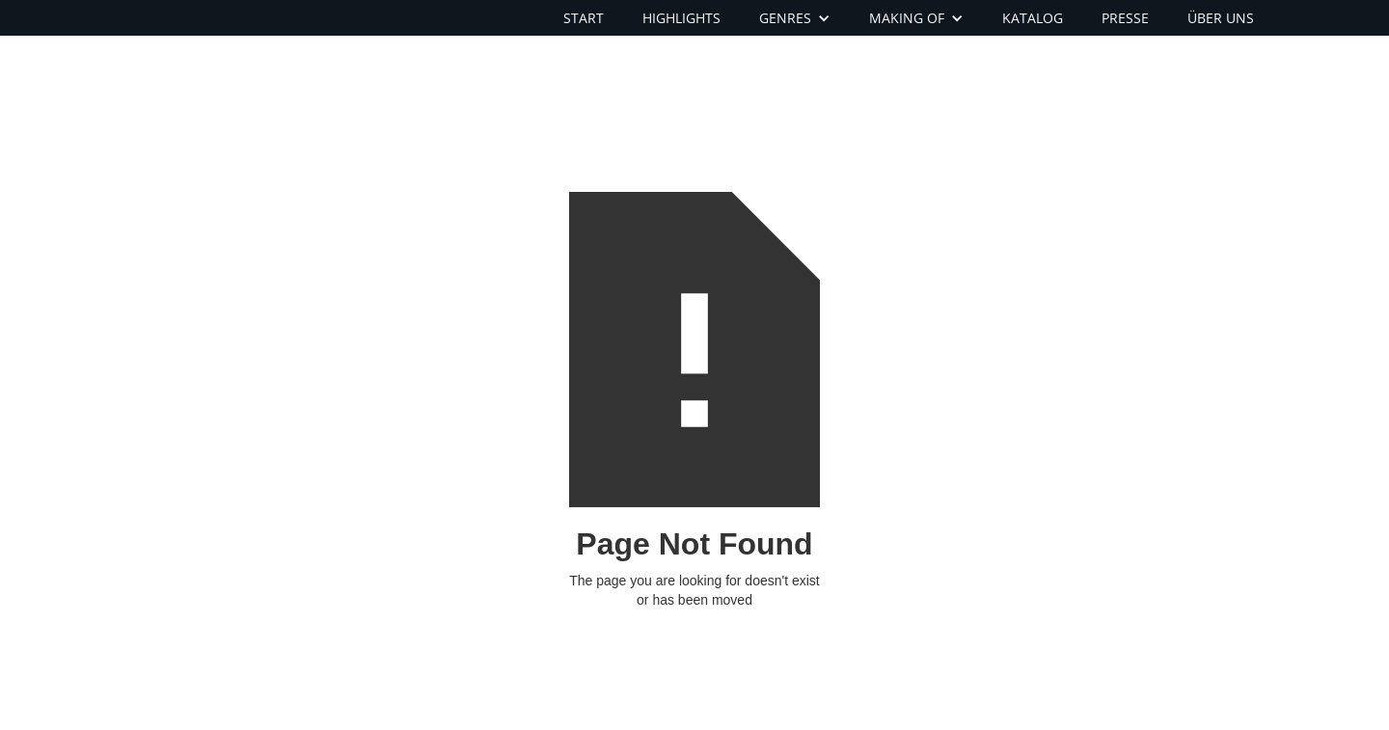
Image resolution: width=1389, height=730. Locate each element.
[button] (795, 18)
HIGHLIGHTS (681, 18)
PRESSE (1125, 18)
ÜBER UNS (1220, 18)
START (583, 18)
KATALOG (1032, 18)
